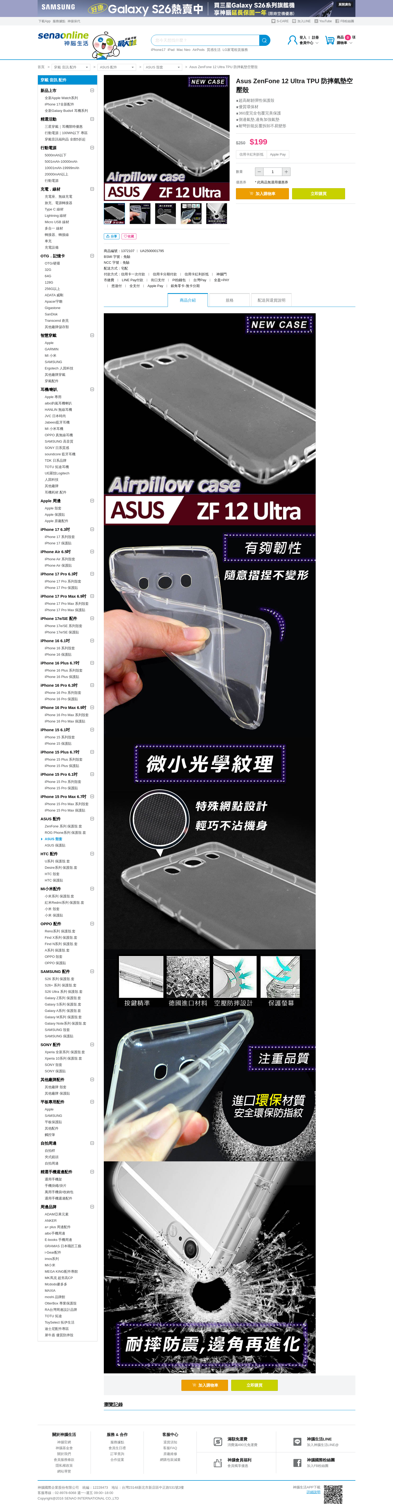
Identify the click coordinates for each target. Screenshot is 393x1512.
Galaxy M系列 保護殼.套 (63, 1017)
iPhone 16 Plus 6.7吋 (60, 663)
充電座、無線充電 (58, 197)
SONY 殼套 (53, 1065)
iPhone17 (158, 49)
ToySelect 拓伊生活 (59, 1322)
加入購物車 (262, 193)
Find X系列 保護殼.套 (61, 938)
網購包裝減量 (170, 1460)
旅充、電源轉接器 (58, 203)
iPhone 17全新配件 (59, 104)
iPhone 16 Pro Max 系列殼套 (67, 715)
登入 (303, 37)
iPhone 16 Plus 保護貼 (62, 677)
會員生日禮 (117, 1448)
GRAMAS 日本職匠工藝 (63, 1246)
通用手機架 (53, 1179)
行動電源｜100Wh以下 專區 (66, 133)
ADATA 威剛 (54, 295)
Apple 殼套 (53, 508)
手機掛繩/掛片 (55, 1186)
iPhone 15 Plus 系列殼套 (64, 759)
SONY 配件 (51, 1044)
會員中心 (309, 43)
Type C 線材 (54, 209)
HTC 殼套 (52, 874)
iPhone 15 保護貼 (58, 744)
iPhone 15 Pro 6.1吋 (59, 774)
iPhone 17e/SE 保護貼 (62, 632)
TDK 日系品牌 (55, 460)
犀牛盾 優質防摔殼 (59, 1335)
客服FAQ (170, 1448)
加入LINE (301, 21)
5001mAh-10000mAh (61, 162)
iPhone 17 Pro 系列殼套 (63, 581)
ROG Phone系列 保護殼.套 (65, 833)
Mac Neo (183, 49)
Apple (49, 343)
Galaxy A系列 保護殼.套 (63, 1011)
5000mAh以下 (55, 155)
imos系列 (52, 1259)
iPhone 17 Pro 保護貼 (61, 588)
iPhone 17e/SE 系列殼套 (63, 626)
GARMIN (52, 349)
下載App (44, 21)
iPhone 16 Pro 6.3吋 (59, 685)
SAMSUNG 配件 (55, 971)
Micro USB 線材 (57, 222)
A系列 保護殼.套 (57, 950)
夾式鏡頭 (52, 1157)
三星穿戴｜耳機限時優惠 (64, 127)
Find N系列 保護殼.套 (61, 944)
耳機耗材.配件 (55, 492)
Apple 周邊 (51, 501)
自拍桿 (50, 1151)
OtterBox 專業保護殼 (61, 1303)
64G (48, 276)
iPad (171, 49)
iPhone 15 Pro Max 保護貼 (65, 810)
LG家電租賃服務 (235, 49)
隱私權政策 (64, 1465)
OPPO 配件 (51, 924)
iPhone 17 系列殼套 (60, 537)
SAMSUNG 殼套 (57, 1030)
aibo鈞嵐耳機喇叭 (58, 403)
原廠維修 (170, 1454)
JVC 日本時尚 (55, 416)
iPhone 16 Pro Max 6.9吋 (63, 707)
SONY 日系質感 (57, 448)
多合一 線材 (54, 228)
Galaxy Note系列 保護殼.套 (65, 1023)
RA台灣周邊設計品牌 (61, 1310)
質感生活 (214, 49)
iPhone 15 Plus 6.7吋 (60, 752)
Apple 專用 (53, 397)
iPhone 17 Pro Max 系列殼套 (67, 604)
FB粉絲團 (344, 21)
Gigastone (52, 308)
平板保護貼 (53, 1122)
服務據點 (59, 21)
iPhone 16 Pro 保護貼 (61, 699)
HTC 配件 (49, 854)
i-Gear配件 (53, 1252)
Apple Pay (278, 154)
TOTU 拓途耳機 (57, 467)
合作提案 (117, 1460)
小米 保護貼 (54, 915)
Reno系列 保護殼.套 (60, 931)
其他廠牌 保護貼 (57, 1093)
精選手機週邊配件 (56, 1172)
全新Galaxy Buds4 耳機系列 (66, 111)
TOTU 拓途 (53, 1316)
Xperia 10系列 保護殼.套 (63, 1058)
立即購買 (319, 193)
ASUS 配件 (108, 67)
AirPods (199, 49)
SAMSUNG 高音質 (59, 441)
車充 (48, 241)
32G (48, 270)
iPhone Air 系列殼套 (60, 559)
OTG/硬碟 (52, 263)
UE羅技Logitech (57, 473)
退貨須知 (170, 1442)
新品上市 (48, 90)
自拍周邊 (48, 1143)
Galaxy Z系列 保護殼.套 (63, 998)
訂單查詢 (117, 1454)
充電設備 (52, 247)
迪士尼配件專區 (57, 1329)
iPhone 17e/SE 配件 (59, 618)
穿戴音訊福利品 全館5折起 (65, 139)
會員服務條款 (64, 1460)
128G (49, 282)
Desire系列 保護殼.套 (61, 868)
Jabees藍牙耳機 (57, 422)
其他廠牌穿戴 (55, 375)
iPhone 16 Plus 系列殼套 (64, 670)
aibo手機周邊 (55, 1233)
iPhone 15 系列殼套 (60, 737)
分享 (111, 236)
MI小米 (50, 1265)
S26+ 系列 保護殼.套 (61, 985)
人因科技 (52, 480)
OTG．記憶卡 (53, 256)
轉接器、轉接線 (57, 235)
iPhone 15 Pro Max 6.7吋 (63, 796)
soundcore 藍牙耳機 (60, 454)
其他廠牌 (52, 486)
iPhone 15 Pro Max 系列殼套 (67, 804)
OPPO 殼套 (53, 957)
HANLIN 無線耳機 (58, 410)
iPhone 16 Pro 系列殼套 (63, 693)
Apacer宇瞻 (53, 301)
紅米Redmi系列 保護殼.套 (64, 903)
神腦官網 (64, 1442)
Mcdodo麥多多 (56, 1284)
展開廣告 (344, 4)
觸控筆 (50, 1135)
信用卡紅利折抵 (251, 154)
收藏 (129, 236)
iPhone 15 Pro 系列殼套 (63, 782)
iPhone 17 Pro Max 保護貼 (65, 610)
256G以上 (52, 289)
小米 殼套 (52, 909)
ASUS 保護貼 (55, 845)
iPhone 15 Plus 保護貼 (62, 766)
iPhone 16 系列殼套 (60, 648)
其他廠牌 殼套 (55, 1087)
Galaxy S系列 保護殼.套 (63, 1004)
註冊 (315, 37)
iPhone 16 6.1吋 (55, 640)
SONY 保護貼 (55, 1071)
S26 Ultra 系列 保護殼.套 (64, 992)
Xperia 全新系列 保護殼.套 (65, 1052)
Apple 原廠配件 (56, 521)
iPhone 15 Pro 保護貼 (61, 788)
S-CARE (280, 21)
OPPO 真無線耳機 (59, 435)
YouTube (323, 21)
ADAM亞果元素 (57, 1214)
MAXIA (50, 1291)
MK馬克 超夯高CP (59, 1278)
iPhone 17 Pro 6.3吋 (59, 574)
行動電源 (48, 148)
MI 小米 (50, 356)
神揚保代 (74, 21)
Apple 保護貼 (55, 515)
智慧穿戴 (48, 335)
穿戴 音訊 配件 (65, 67)
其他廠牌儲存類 (57, 327)
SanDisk (51, 314)
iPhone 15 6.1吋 (55, 730)
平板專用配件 (52, 1102)
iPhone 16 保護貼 (58, 654)
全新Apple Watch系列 (61, 98)
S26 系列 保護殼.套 (59, 979)
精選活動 (48, 119)
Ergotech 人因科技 (59, 368)
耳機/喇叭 (49, 389)
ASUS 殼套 (154, 67)
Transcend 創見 (57, 321)
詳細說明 (313, 1492)
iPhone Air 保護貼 (58, 565)
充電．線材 (50, 189)
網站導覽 (64, 1471)
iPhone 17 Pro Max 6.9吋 (63, 596)
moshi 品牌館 (55, 1297)
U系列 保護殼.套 (57, 861)
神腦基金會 (64, 1448)
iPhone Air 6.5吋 (56, 551)
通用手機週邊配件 (58, 1198)
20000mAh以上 (56, 174)
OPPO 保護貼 (55, 963)
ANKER (51, 1221)
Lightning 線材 (55, 216)
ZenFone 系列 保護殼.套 (63, 826)
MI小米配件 (51, 889)
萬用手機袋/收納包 (59, 1192)
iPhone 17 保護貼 (58, 543)
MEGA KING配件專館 (61, 1271)
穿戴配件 (52, 381)
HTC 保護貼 (54, 880)
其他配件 (52, 1128)
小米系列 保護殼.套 (59, 896)
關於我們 (64, 1454)
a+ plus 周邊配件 (58, 1227)
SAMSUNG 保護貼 (59, 1036)
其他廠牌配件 (52, 1079)
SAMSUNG (53, 362)
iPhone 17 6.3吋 (55, 529)
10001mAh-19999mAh (62, 168)
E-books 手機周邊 (58, 1240)
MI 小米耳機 (54, 429)
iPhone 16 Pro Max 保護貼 (65, 721)
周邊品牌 (48, 1207)
